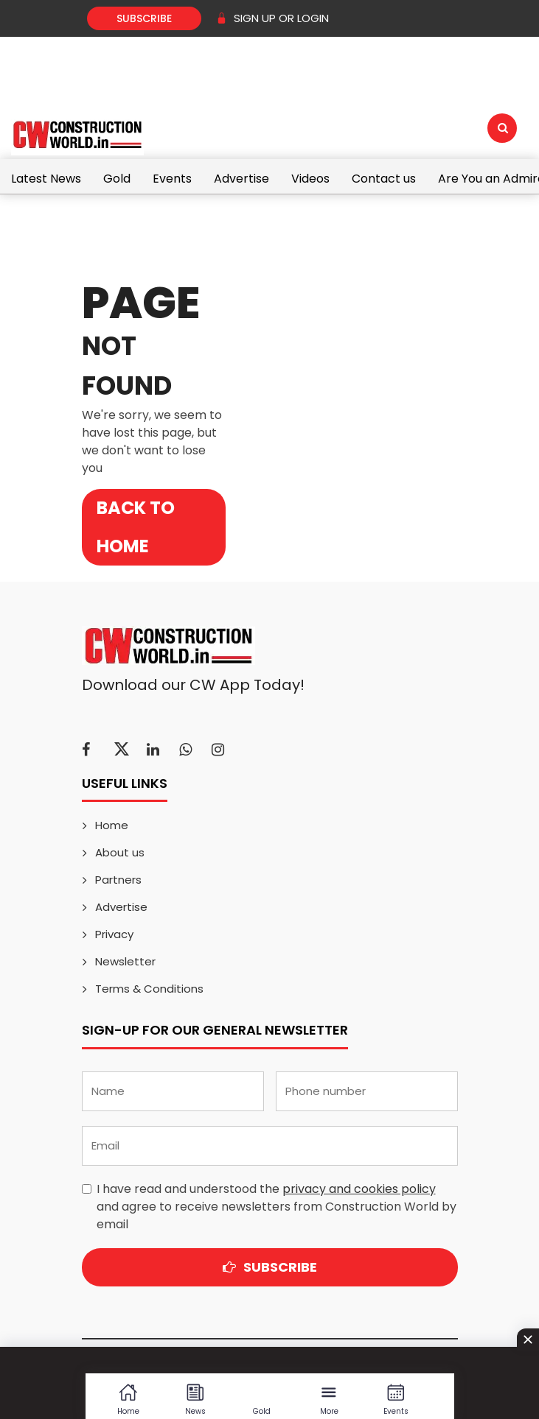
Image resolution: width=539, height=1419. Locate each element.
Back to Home (136, 527)
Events (172, 178)
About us (120, 852)
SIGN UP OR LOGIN (272, 18)
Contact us (384, 178)
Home (111, 825)
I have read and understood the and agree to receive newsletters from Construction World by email (276, 1206)
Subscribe (144, 18)
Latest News (46, 178)
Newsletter (125, 961)
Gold (117, 178)
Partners (118, 879)
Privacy (114, 934)
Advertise (241, 178)
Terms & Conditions (149, 988)
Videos (310, 178)
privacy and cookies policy (359, 1188)
